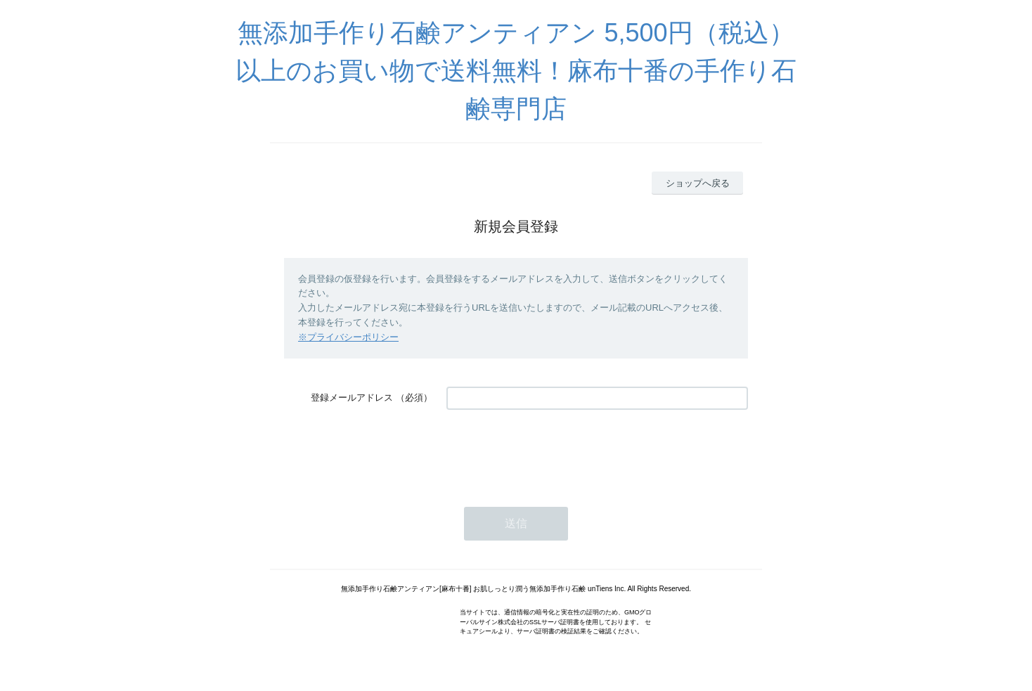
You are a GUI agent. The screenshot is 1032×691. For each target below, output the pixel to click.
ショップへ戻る (698, 183)
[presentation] (553, 451)
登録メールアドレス (352, 397)
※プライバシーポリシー (348, 337)
